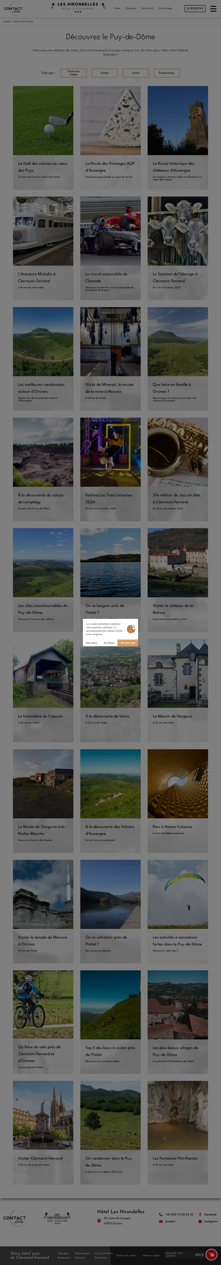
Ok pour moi (128, 642)
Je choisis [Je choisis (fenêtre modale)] (109, 642)
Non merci (91, 642)
